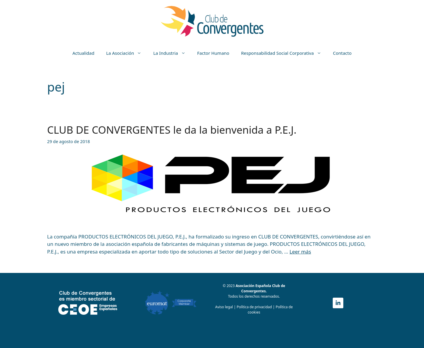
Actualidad (83, 53)
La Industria (172, 53)
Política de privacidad (255, 306)
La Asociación (126, 53)
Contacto (342, 53)
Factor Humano (213, 53)
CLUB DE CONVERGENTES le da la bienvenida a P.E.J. (172, 130)
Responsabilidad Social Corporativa (284, 53)
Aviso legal (224, 306)
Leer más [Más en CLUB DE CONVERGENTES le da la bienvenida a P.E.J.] (300, 251)
